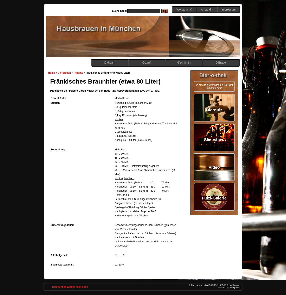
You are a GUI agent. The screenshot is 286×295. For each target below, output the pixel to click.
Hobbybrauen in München (99, 29)
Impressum (228, 9)
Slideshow (214, 139)
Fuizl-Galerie (214, 198)
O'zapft (146, 62)
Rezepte (78, 72)
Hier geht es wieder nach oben (70, 287)
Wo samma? (184, 9)
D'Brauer (221, 62)
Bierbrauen (64, 72)
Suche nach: (119, 10)
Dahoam (109, 62)
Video (214, 167)
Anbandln (207, 9)
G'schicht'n (184, 62)
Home (51, 72)
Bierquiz (214, 110)
